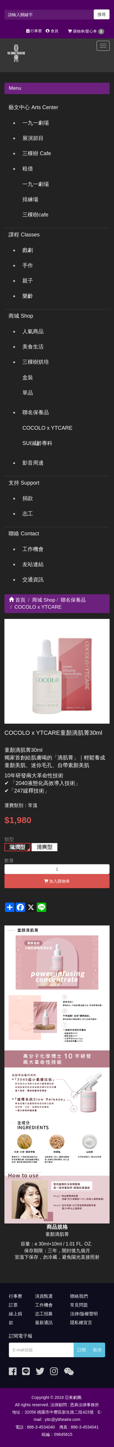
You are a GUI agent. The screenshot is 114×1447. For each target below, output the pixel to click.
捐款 (27, 498)
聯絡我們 (79, 1296)
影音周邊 (33, 463)
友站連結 (33, 564)
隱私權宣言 (81, 1322)
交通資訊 (33, 580)
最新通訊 (44, 1322)
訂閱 (81, 1350)
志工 (27, 514)
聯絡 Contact (24, 534)
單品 (27, 393)
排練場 (30, 199)
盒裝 (27, 377)
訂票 (13, 1304)
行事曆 (34, 31)
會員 (52, 31)
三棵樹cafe (35, 215)
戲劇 (27, 250)
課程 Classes (24, 235)
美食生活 (33, 347)
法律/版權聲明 (84, 1313)
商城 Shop (21, 316)
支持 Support (24, 483)
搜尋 (102, 14)
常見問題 (79, 1304)
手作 (27, 265)
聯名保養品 (35, 412)
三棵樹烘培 (35, 362)
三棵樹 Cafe (36, 153)
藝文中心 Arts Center (33, 107)
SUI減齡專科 (37, 443)
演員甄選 (44, 1296)
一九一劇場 (35, 123)
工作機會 (33, 549)
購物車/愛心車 (86, 31)
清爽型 (44, 847)
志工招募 (44, 1313)
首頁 (17, 600)
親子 (27, 281)
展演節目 (33, 138)
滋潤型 (17, 847)
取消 (97, 1350)
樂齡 (27, 296)
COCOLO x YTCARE (47, 428)
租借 (27, 169)
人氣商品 (33, 331)
